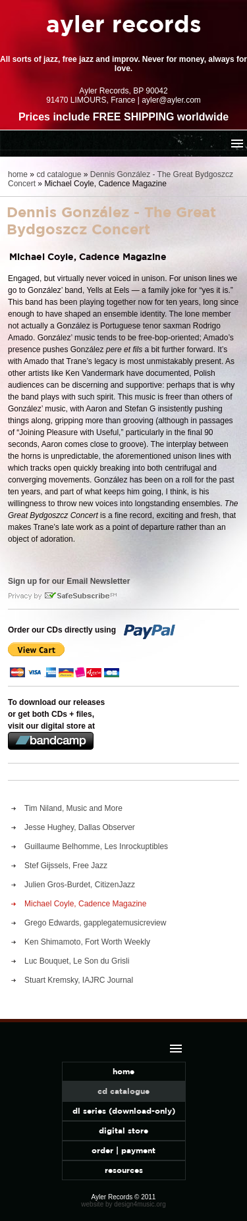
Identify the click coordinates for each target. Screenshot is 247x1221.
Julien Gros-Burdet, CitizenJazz (79, 884)
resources (124, 1170)
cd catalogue (58, 174)
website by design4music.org (123, 1204)
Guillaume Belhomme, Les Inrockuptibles (96, 846)
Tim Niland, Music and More (73, 808)
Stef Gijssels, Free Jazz (65, 865)
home (18, 174)
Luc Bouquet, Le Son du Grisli (76, 961)
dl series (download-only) (123, 1111)
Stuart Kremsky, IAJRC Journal (78, 980)
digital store (123, 1130)
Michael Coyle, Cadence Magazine (85, 903)
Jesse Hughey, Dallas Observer (79, 827)
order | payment (123, 1150)
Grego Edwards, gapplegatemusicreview (95, 922)
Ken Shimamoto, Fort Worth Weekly (87, 942)
